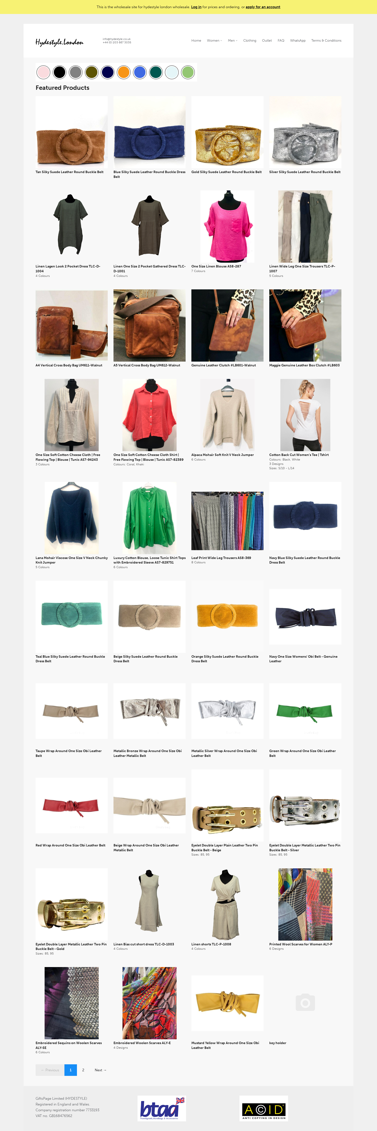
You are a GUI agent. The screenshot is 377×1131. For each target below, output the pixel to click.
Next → (101, 1070)
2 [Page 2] (83, 1070)
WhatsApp (298, 41)
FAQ (281, 41)
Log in (196, 7)
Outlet (267, 41)
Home (196, 41)
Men (233, 41)
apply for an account (263, 7)
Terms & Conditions (326, 41)
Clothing (249, 41)
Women (214, 41)
